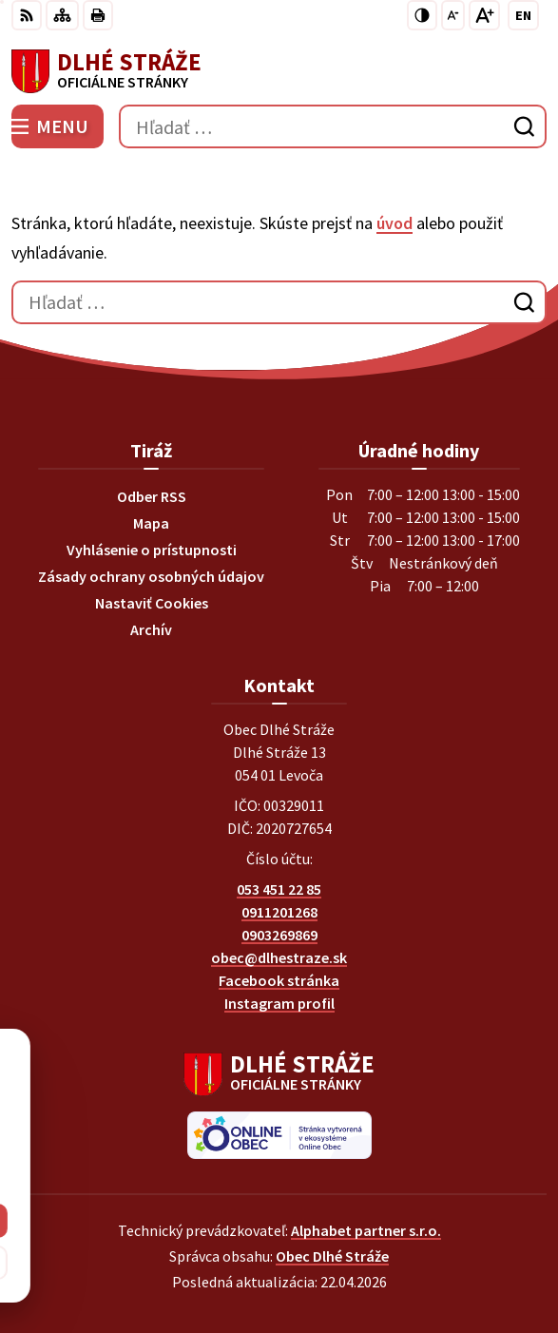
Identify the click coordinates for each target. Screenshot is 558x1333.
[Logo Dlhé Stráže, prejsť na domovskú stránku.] (279, 71)
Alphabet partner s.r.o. (366, 1230)
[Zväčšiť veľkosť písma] (484, 15)
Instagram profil (279, 1003)
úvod (394, 223)
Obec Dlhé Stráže (332, 1255)
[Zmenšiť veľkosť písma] (453, 15)
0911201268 (279, 911)
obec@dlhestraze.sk (279, 957)
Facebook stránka (279, 980)
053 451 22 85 (279, 888)
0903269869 (279, 934)
